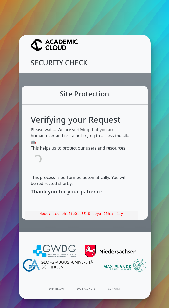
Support (114, 288)
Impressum (56, 288)
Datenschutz (86, 288)
